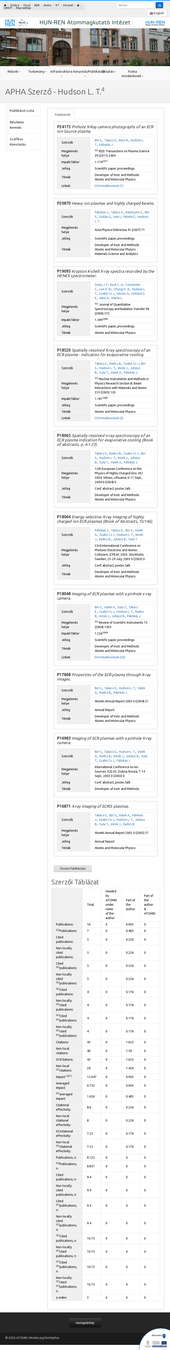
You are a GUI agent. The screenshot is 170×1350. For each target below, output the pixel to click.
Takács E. (110, 140)
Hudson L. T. (107, 368)
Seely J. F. (101, 284)
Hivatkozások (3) (112, 418)
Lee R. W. (105, 289)
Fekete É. (129, 216)
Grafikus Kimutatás (18, 141)
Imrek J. (123, 368)
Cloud (26, 5)
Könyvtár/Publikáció (85, 73)
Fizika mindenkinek (132, 74)
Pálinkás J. (106, 144)
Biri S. (98, 140)
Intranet (68, 5)
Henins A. (123, 293)
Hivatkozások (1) (112, 186)
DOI (97, 186)
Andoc (48, 5)
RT (57, 5)
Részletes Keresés (17, 124)
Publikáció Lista (22, 110)
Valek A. (116, 372)
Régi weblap (23, 7)
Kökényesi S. (134, 212)
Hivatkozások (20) (113, 657)
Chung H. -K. (122, 289)
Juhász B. (119, 539)
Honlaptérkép (85, 1323)
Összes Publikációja (72, 868)
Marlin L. (117, 298)
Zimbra (14, 5)
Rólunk (14, 71)
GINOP (8, 7)
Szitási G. (105, 216)
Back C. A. (116, 284)
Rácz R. (124, 140)
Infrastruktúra (61, 73)
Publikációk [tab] (62, 114)
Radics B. (115, 363)
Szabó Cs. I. (107, 293)
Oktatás (108, 71)
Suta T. (104, 372)
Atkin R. (104, 298)
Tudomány (37, 71)
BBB (37, 5)
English (157, 13)
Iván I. (117, 216)
